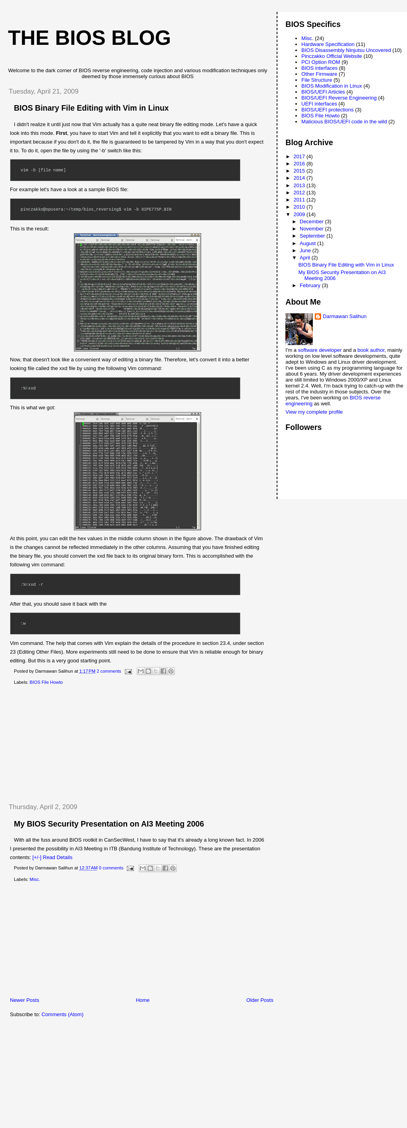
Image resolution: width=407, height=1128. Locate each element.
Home (143, 1000)
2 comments (109, 671)
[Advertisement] (61, 744)
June (306, 250)
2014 (299, 178)
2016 (299, 164)
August (308, 243)
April (306, 258)
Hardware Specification (328, 44)
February (311, 285)
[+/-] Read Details (52, 857)
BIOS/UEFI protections (327, 110)
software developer (320, 350)
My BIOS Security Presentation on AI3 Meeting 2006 (109, 823)
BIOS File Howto (46, 682)
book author (370, 350)
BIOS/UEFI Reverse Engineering (338, 98)
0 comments (111, 868)
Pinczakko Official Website (331, 56)
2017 (299, 156)
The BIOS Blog (89, 37)
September (313, 236)
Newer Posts (24, 1000)
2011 (299, 200)
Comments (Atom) (62, 1014)
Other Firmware (319, 74)
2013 (299, 185)
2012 (299, 193)
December (312, 221)
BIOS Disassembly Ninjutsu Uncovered (346, 50)
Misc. (35, 879)
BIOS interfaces (319, 68)
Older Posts (259, 1000)
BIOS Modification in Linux (331, 86)
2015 (299, 171)
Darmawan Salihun (344, 316)
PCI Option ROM (320, 62)
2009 (299, 214)
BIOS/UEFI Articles (323, 92)
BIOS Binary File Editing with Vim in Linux (91, 108)
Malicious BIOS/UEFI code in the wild (344, 122)
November (312, 229)
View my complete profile (314, 412)
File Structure (316, 80)
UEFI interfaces (319, 104)
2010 (299, 207)
